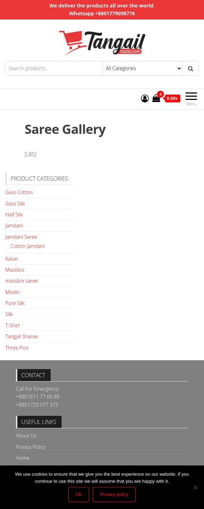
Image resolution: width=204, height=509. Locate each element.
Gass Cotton (19, 192)
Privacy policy (114, 494)
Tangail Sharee (21, 336)
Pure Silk (14, 303)
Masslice (14, 269)
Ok (79, 494)
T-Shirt (12, 325)
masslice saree (21, 280)
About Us (26, 435)
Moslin (12, 292)
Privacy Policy (30, 446)
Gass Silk (15, 203)
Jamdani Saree (21, 236)
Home (22, 457)
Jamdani (14, 225)
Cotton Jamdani (28, 246)
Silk (9, 314)
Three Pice (17, 347)
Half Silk (14, 214)
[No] (195, 487)
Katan (11, 258)
